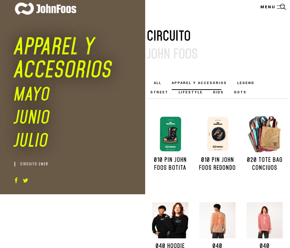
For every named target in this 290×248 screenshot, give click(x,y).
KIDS (218, 92)
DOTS (240, 92)
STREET (159, 92)
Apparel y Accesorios (199, 83)
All (157, 83)
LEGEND (245, 83)
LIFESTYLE (191, 92)
